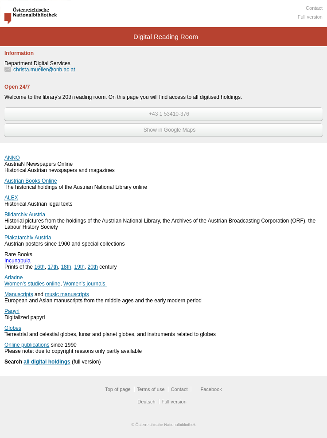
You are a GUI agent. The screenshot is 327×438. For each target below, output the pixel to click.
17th (52, 267)
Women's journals (85, 284)
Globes (12, 328)
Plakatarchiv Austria (27, 238)
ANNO (12, 158)
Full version (310, 17)
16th (39, 267)
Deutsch (146, 401)
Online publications (26, 345)
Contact (314, 8)
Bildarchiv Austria (24, 214)
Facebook (211, 389)
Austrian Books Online (30, 181)
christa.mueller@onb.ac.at (44, 69)
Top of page (118, 389)
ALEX (11, 198)
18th (66, 267)
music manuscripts (67, 294)
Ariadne (13, 277)
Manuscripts (18, 294)
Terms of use (151, 389)
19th (79, 267)
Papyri (11, 311)
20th (93, 267)
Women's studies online (32, 284)
